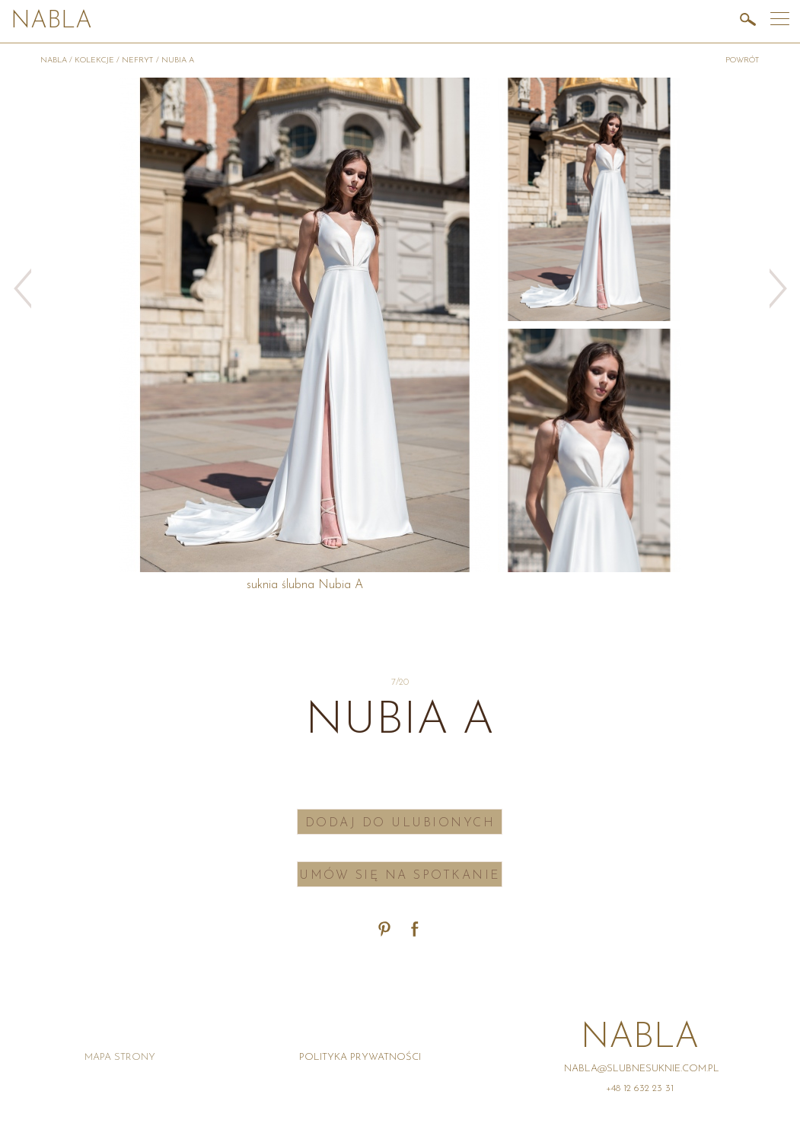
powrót (742, 60)
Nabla (51, 21)
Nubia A (177, 60)
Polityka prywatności (360, 1057)
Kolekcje (94, 60)
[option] (589, 199)
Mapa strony (119, 1057)
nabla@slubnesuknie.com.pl (641, 1069)
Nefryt (138, 60)
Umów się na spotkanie (400, 876)
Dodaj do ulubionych (400, 823)
